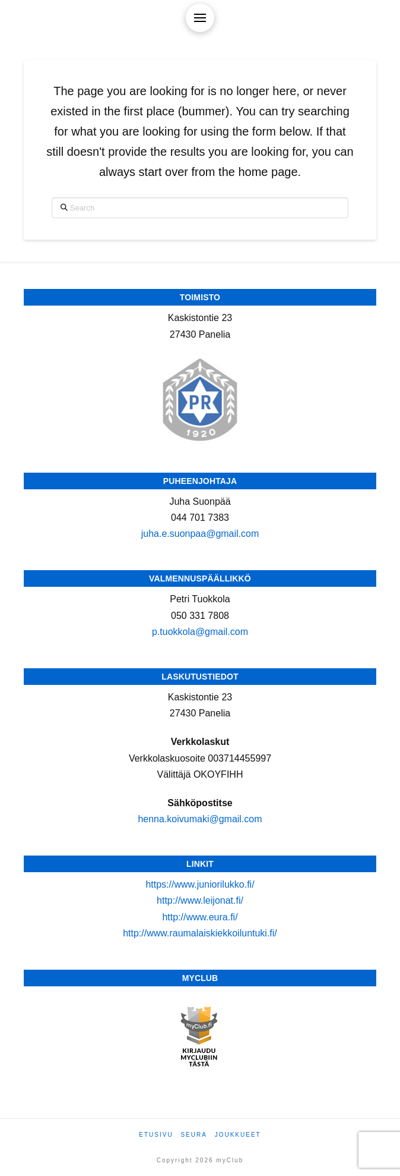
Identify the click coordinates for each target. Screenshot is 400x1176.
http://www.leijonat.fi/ (200, 900)
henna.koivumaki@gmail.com (200, 819)
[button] (200, 18)
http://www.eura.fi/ (199, 917)
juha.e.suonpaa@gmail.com (200, 534)
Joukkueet (238, 1134)
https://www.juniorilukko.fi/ (199, 884)
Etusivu (156, 1134)
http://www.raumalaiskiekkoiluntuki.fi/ (200, 933)
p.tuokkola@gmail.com (200, 632)
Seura (193, 1134)
